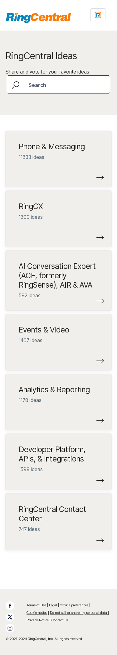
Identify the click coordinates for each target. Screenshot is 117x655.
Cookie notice (37, 612)
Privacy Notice (38, 620)
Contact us (59, 620)
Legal (53, 605)
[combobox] (58, 84)
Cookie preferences (74, 605)
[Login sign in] (97, 14)
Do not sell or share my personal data (79, 612)
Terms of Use (36, 605)
